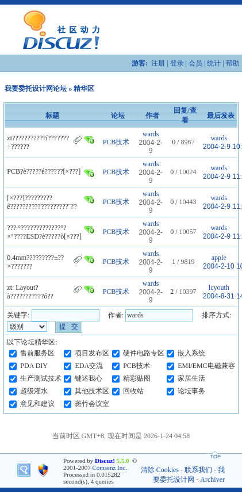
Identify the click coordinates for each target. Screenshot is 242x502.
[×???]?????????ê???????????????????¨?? (41, 202)
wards (151, 134)
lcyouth (219, 287)
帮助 (233, 63)
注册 (158, 63)
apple (219, 258)
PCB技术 (116, 142)
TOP (215, 456)
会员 (195, 63)
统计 (214, 63)
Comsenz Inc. (109, 467)
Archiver (212, 480)
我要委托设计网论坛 (36, 89)
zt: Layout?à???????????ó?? (30, 291)
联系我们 (198, 470)
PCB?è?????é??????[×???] (43, 171)
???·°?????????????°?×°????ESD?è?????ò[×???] (44, 232)
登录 (177, 63)
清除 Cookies (160, 470)
